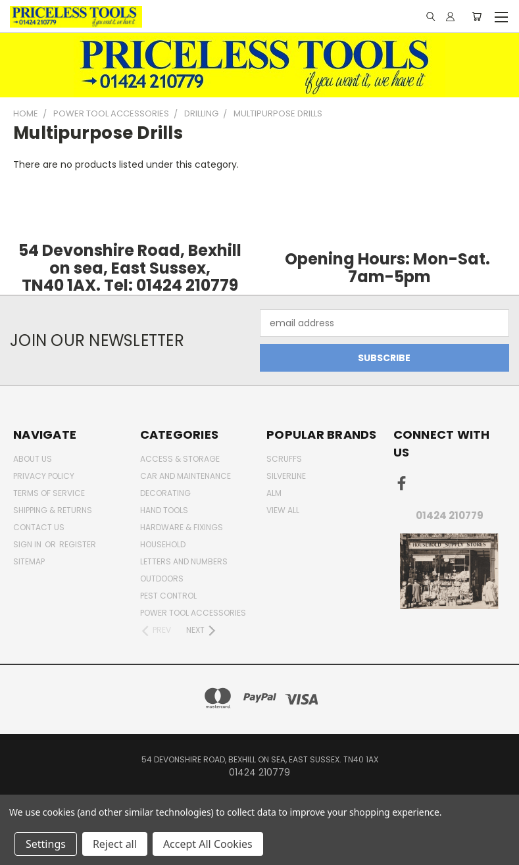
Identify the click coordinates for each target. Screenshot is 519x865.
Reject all (115, 844)
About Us (32, 458)
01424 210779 (449, 515)
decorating (165, 493)
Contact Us (38, 527)
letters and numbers (184, 561)
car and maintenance (185, 476)
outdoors (162, 578)
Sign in (28, 544)
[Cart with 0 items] (476, 16)
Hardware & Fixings (181, 527)
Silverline (286, 476)
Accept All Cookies (208, 844)
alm (274, 493)
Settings (46, 844)
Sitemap (29, 561)
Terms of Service (49, 493)
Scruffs (284, 458)
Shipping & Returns (52, 510)
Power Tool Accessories (193, 612)
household (162, 544)
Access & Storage (180, 458)
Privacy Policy (43, 476)
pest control (168, 595)
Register (77, 544)
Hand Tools (164, 510)
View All (282, 510)
